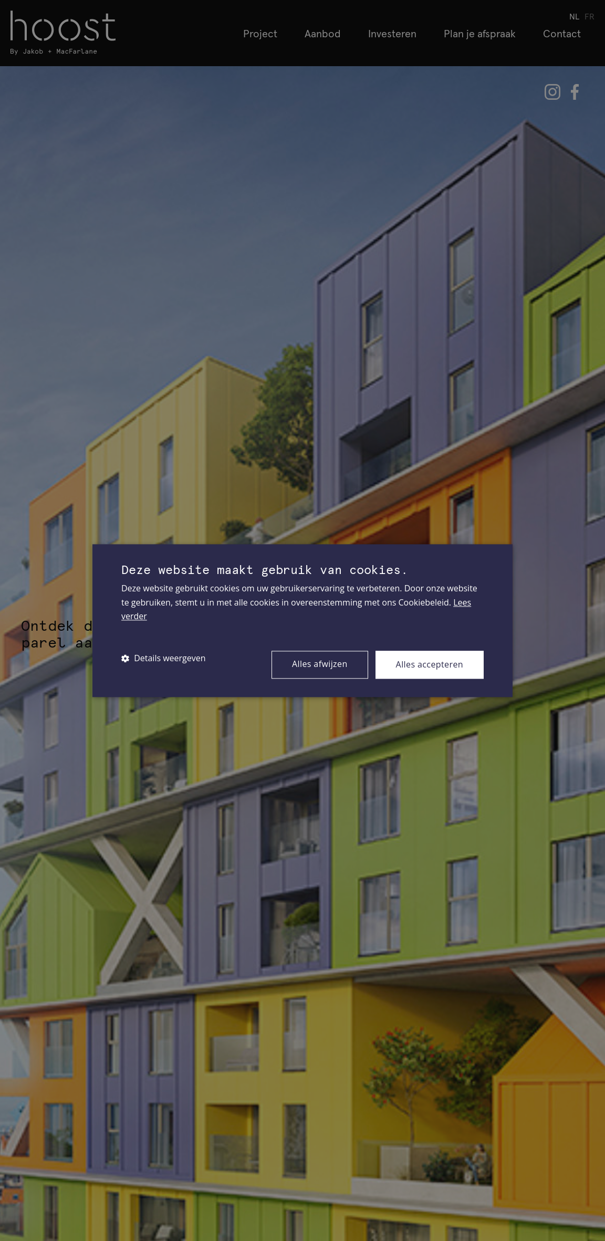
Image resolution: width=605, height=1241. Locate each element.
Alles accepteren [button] (429, 664)
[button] (163, 658)
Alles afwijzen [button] (320, 664)
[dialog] (302, 620)
